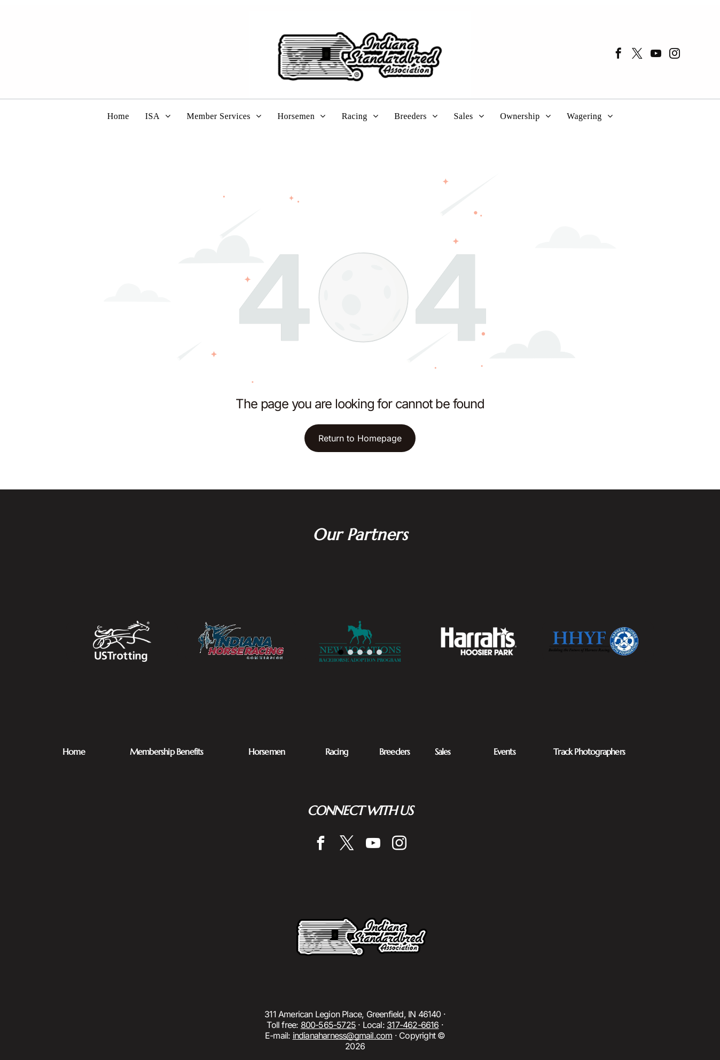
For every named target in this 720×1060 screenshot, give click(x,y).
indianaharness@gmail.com (343, 1035)
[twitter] (637, 54)
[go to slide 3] (360, 652)
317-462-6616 (413, 1024)
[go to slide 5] (379, 652)
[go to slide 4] (369, 652)
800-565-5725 (328, 1024)
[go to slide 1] (340, 652)
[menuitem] (118, 116)
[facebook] (619, 54)
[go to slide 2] (350, 652)
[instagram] (675, 54)
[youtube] (656, 54)
